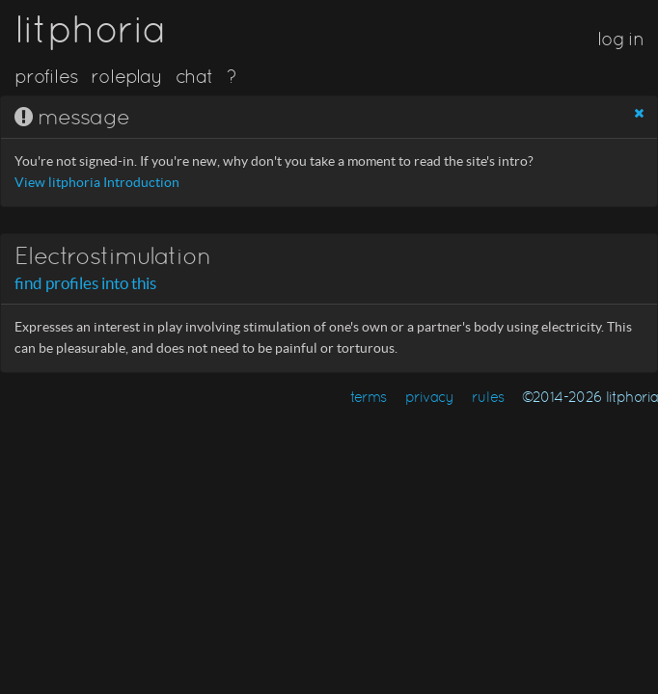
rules (488, 396)
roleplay (126, 76)
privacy (429, 396)
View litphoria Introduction (96, 182)
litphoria (90, 29)
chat (194, 76)
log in (620, 38)
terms (368, 396)
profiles (46, 76)
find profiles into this (85, 283)
